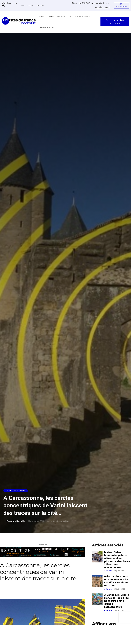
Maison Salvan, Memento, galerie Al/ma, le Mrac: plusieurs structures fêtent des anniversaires (116, 559)
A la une (108, 570)
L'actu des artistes (15, 490)
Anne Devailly (17, 521)
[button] (9, 3)
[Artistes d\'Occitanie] (19, 21)
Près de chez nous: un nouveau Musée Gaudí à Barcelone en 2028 (117, 580)
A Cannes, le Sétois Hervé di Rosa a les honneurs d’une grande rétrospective (117, 598)
